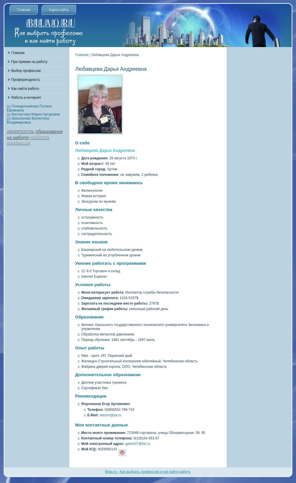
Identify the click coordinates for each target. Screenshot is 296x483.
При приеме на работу (29, 62)
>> (9, 106)
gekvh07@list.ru (137, 444)
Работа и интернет (26, 98)
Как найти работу (25, 89)
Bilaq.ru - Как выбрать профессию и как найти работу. (148, 472)
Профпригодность (25, 80)
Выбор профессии (26, 71)
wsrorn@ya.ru (110, 415)
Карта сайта (59, 10)
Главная (23, 10)
